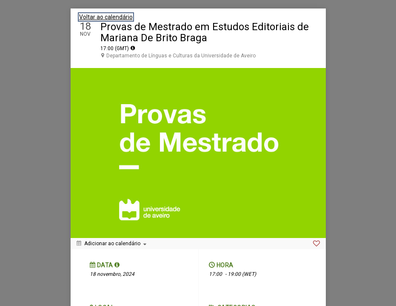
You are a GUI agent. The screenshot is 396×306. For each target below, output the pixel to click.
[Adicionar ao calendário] (111, 243)
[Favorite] (316, 243)
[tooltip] (133, 48)
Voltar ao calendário (106, 17)
